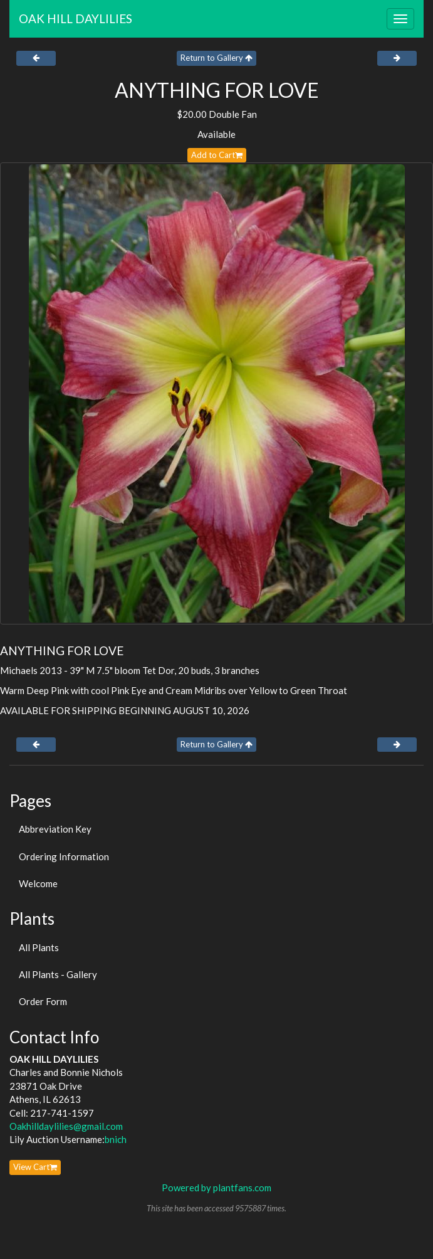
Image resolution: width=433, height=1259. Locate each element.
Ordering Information (64, 856)
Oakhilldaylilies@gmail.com (66, 1126)
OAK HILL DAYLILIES (75, 18)
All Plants (39, 947)
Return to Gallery (216, 58)
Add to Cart (217, 155)
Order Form (43, 1001)
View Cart (35, 1167)
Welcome (38, 883)
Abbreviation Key (55, 829)
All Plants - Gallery (58, 974)
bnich (116, 1139)
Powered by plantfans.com (216, 1187)
